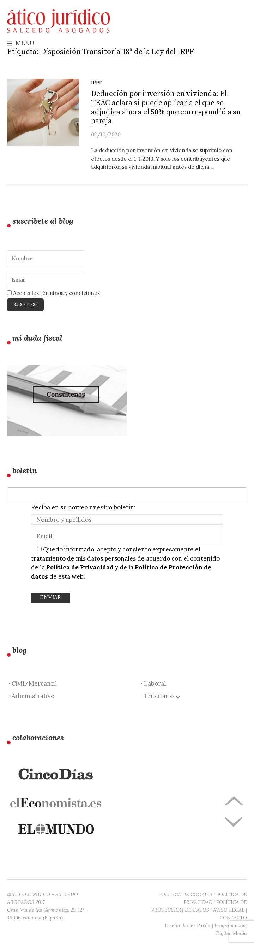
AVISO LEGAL (228, 910)
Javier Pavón (196, 925)
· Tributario (160, 696)
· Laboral (153, 683)
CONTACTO (233, 918)
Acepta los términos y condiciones (53, 293)
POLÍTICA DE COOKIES (185, 894)
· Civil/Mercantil (33, 683)
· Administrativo (31, 696)
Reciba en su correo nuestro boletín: (83, 507)
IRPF (96, 82)
